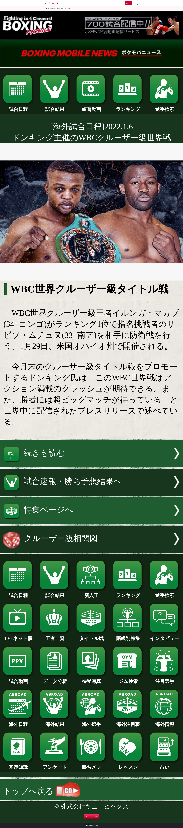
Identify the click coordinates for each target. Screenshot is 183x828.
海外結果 (55, 722)
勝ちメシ (91, 765)
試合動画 (18, 679)
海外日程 (18, 722)
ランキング (128, 107)
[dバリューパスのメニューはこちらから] (135, 3)
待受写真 (91, 679)
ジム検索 (128, 679)
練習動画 (91, 107)
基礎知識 (18, 765)
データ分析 (55, 679)
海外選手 (91, 722)
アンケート (55, 765)
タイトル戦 (91, 636)
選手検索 (164, 107)
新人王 (91, 593)
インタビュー (164, 636)
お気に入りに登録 (92, 816)
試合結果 (55, 107)
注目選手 (164, 679)
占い (164, 765)
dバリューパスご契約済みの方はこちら (58, 8)
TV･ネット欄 (18, 636)
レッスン (128, 765)
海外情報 (164, 722)
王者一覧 (55, 636)
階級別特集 (128, 636)
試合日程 (18, 107)
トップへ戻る (41, 791)
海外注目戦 (128, 722)
